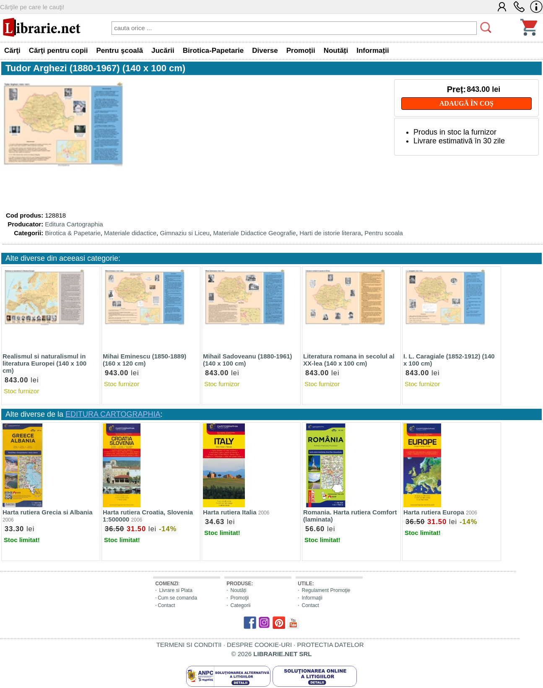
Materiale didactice (130, 232)
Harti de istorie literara (330, 232)
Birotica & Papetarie (73, 232)
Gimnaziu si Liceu (184, 232)
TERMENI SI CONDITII (189, 644)
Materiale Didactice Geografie (254, 232)
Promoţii (239, 598)
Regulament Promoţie (325, 590)
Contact (166, 605)
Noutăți (238, 590)
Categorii (240, 605)
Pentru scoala (383, 232)
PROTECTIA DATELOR (330, 644)
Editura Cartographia (74, 224)
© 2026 (271, 653)
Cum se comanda (177, 598)
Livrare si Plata (175, 590)
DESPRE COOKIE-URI (259, 644)
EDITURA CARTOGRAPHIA (112, 414)
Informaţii (311, 598)
